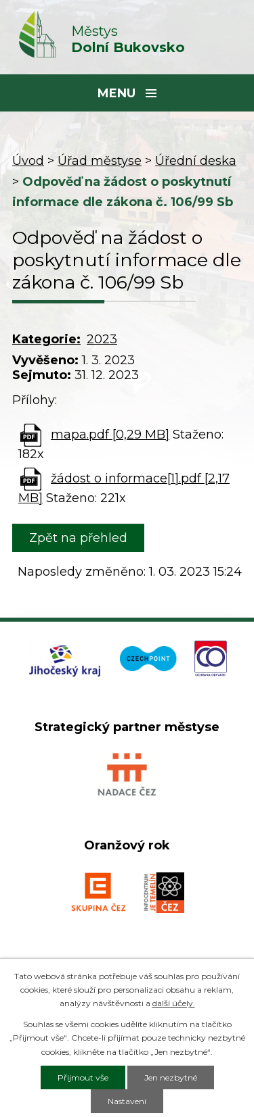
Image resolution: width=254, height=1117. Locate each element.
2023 (102, 339)
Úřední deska (195, 160)
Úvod (28, 160)
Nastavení (127, 1101)
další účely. (173, 1003)
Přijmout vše (83, 1077)
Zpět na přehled (78, 537)
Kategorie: (46, 339)
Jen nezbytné (170, 1077)
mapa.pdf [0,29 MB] (110, 434)
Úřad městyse (100, 160)
